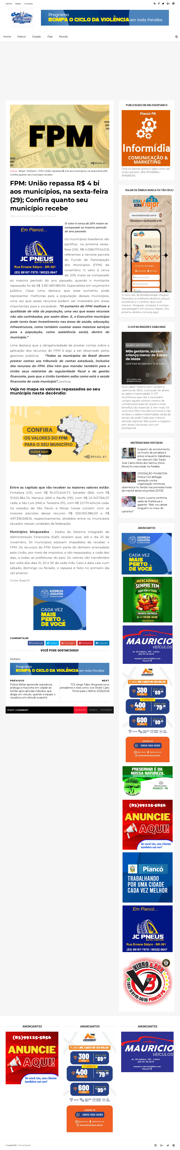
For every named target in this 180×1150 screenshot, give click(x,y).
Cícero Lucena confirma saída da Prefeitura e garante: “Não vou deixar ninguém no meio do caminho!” (144, 504)
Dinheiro (32, 171)
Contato (28, 3)
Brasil (22, 171)
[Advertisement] (90, 67)
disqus (93, 710)
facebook (106, 710)
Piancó (21, 36)
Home (9, 3)
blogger (80, 710)
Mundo (63, 36)
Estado (36, 36)
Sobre (18, 3)
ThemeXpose (23, 1145)
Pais (50, 36)
